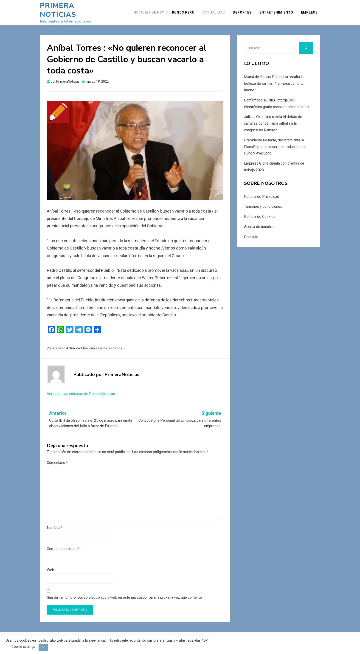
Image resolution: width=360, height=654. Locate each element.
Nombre (54, 523)
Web (50, 565)
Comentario (57, 458)
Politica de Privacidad (261, 192)
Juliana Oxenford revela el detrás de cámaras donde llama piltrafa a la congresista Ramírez (273, 119)
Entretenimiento (278, 10)
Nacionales (91, 344)
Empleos (311, 10)
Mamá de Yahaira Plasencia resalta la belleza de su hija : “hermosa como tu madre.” (274, 79)
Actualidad (216, 10)
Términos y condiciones (263, 202)
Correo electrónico (63, 544)
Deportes (244, 10)
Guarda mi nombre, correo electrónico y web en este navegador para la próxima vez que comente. (124, 593)
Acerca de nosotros (260, 222)
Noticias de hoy (151, 10)
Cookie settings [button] (23, 647)
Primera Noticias (76, 8)
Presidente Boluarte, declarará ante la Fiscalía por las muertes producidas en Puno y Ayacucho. (275, 142)
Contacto (251, 232)
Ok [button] (43, 647)
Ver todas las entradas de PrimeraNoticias (81, 389)
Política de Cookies (260, 212)
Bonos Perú (185, 10)
